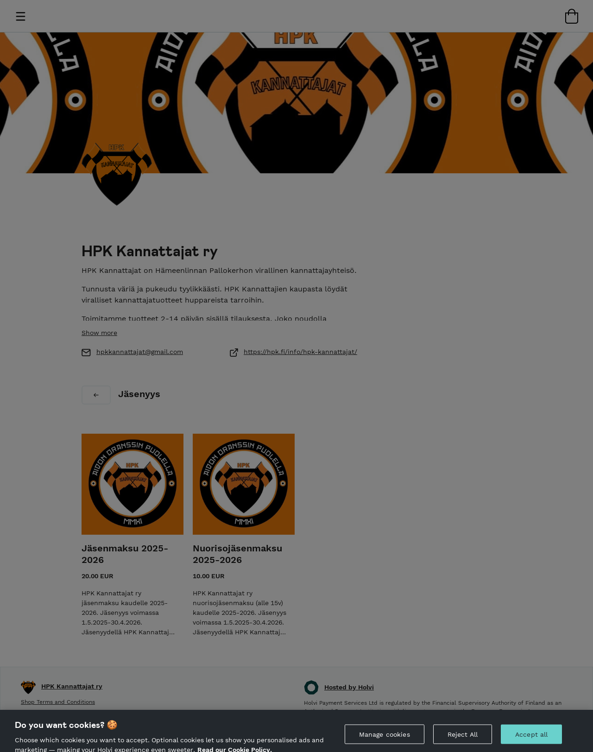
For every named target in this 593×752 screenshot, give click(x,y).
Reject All (463, 737)
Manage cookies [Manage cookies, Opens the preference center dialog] (384, 737)
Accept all (531, 737)
